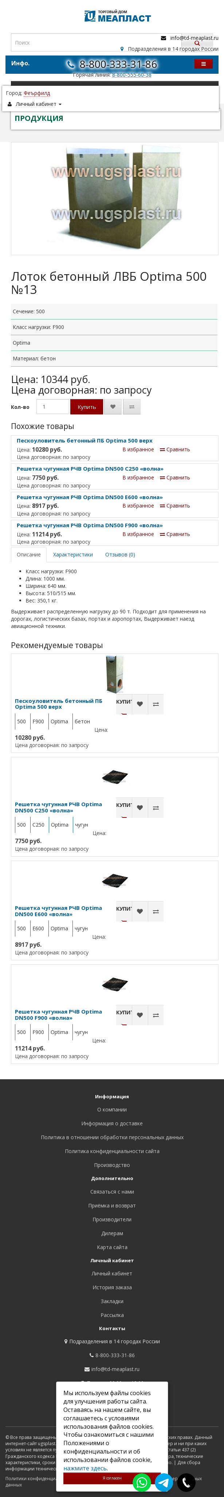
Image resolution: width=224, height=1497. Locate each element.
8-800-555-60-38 (132, 74)
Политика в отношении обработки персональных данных (112, 1137)
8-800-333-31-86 (118, 64)
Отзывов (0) (120, 554)
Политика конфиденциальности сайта (112, 1151)
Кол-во (20, 406)
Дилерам (112, 1233)
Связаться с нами (112, 1191)
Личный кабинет (112, 1273)
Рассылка (112, 1315)
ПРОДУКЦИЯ (39, 118)
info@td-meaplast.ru (194, 37)
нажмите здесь (85, 1468)
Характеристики (73, 554)
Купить (87, 406)
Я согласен (112, 1478)
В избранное (138, 449)
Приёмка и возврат (112, 1205)
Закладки (112, 1301)
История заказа (112, 1287)
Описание (29, 554)
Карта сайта (112, 1247)
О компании (112, 1109)
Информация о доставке (112, 1123)
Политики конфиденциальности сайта (47, 1478)
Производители (112, 1219)
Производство (112, 1164)
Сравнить (175, 449)
